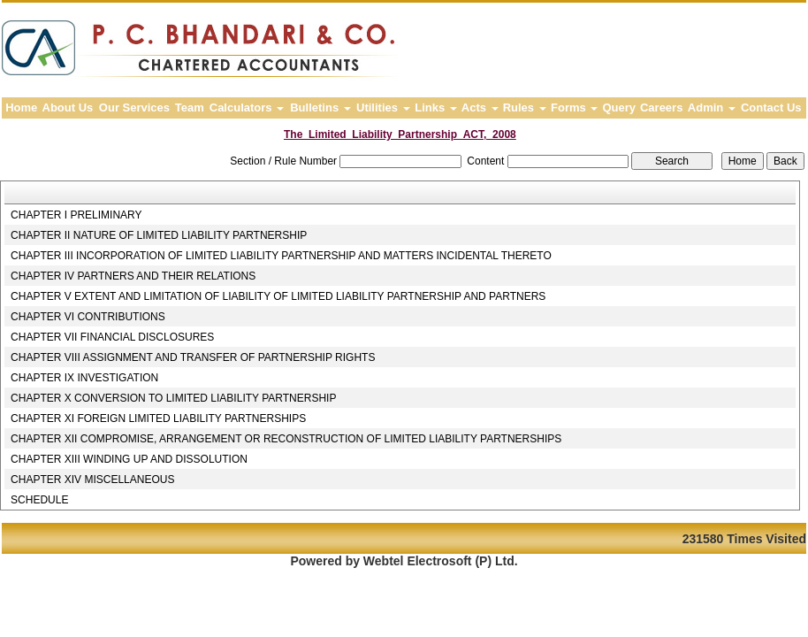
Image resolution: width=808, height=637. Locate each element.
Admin (712, 107)
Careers (661, 107)
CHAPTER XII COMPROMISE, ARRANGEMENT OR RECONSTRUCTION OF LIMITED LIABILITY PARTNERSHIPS (286, 439)
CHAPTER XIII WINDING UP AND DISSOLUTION (129, 459)
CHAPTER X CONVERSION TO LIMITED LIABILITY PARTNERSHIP (173, 398)
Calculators (247, 107)
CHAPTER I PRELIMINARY (76, 215)
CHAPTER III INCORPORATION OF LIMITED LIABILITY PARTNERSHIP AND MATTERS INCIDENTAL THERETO (281, 255)
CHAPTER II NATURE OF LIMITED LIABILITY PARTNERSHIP (159, 235)
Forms (574, 107)
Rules (524, 107)
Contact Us (771, 107)
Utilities (383, 107)
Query (619, 107)
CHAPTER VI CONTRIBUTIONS (88, 317)
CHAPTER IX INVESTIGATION (84, 378)
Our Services (134, 107)
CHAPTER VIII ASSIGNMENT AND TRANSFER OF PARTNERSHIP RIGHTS (193, 357)
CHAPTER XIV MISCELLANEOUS (92, 479)
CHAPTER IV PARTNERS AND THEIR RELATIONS (133, 276)
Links (436, 107)
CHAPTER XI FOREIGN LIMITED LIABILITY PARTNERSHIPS (158, 418)
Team (189, 107)
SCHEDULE (39, 500)
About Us (68, 107)
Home (21, 107)
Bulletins (320, 107)
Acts (480, 107)
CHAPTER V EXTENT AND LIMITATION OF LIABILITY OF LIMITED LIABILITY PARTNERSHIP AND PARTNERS (278, 296)
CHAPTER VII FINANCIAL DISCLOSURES (112, 337)
